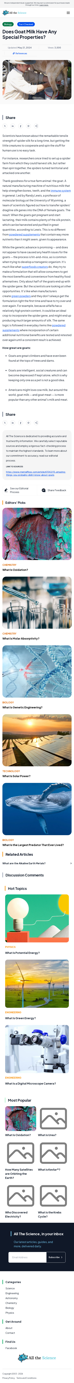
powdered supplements (24, 234)
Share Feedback (53, 490)
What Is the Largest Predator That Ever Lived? (33, 845)
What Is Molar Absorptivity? (20, 638)
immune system (61, 190)
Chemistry (9, 564)
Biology (8, 702)
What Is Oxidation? (15, 569)
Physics (10, 947)
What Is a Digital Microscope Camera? (30, 1083)
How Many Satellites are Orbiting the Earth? (19, 1173)
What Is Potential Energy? (22, 952)
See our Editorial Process (16, 490)
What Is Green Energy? (20, 1018)
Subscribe (56, 1257)
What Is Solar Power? (16, 776)
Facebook (11, 1348)
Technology (11, 771)
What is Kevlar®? (49, 1169)
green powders (21, 296)
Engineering (13, 1012)
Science (10, 1288)
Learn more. (44, 5)
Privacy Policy (8, 1378)
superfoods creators (35, 266)
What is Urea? (47, 1135)
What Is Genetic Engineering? (22, 707)
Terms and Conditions (26, 1378)
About (8, 1328)
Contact (10, 1332)
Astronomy (11, 1298)
